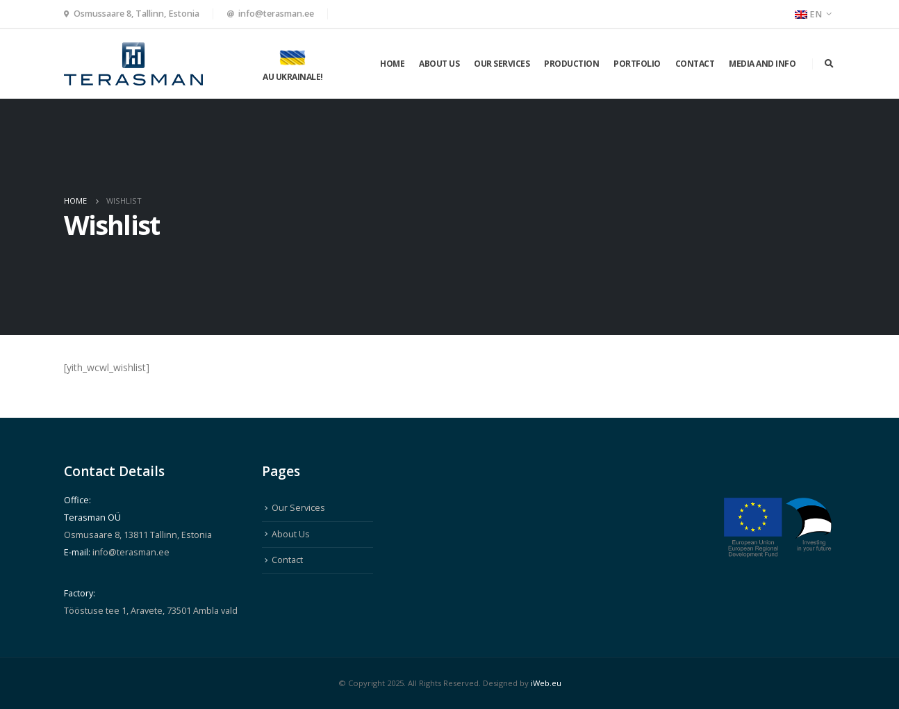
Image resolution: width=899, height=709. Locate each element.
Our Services (501, 64)
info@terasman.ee (276, 13)
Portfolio (637, 64)
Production (571, 64)
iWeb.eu (546, 683)
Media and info (762, 64)
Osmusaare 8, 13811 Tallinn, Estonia (138, 535)
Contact (695, 64)
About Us (439, 64)
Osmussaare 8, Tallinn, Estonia (136, 13)
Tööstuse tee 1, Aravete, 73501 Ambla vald (151, 611)
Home (392, 64)
